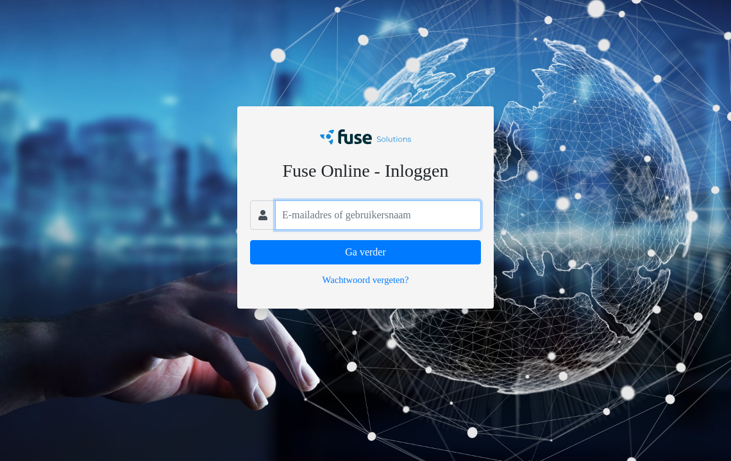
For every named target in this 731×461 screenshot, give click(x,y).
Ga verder (365, 252)
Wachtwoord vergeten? (366, 280)
